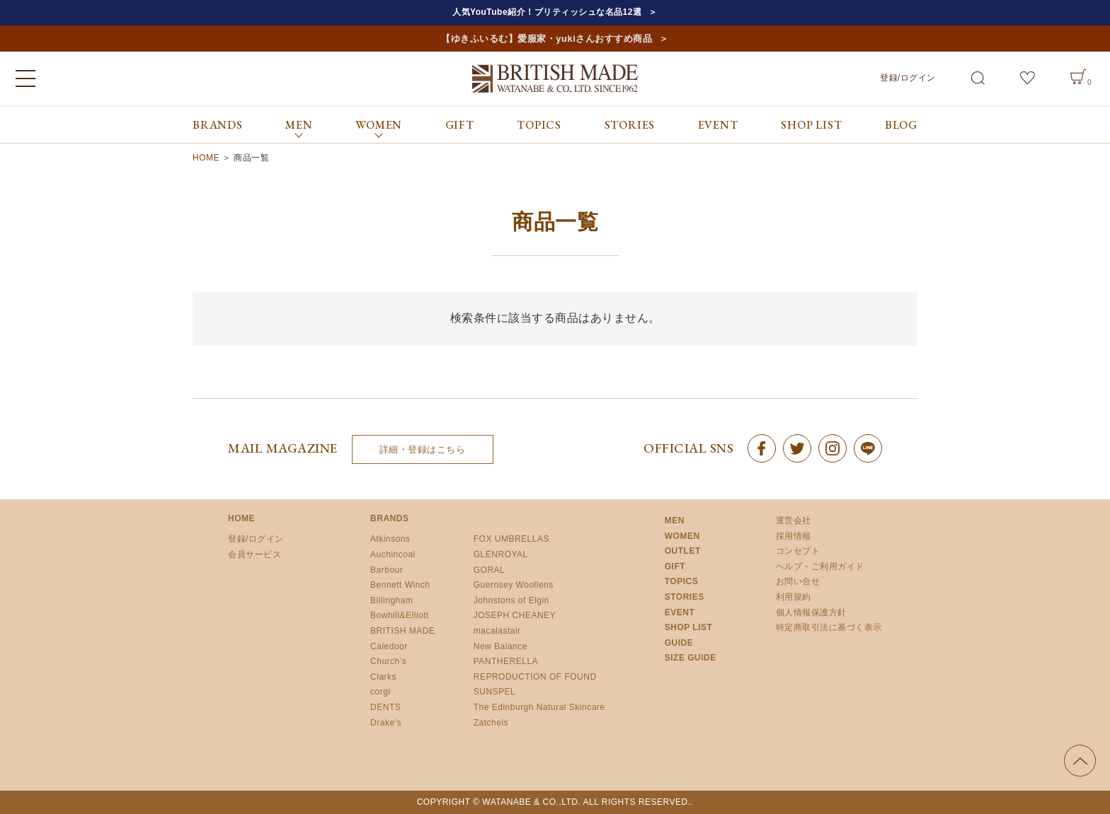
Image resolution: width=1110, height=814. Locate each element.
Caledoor (389, 646)
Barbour (386, 570)
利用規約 (793, 597)
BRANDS (218, 124)
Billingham (391, 600)
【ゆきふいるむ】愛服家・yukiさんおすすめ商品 (546, 38)
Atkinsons (390, 539)
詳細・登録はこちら (422, 449)
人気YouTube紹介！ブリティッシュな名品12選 (546, 12)
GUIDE (679, 643)
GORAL (489, 570)
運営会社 (793, 520)
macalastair (497, 631)
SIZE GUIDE (690, 658)
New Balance (500, 646)
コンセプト (798, 551)
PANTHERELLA (506, 661)
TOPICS (539, 124)
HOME (206, 158)
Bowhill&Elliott (399, 615)
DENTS (385, 707)
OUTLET (683, 551)
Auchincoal (393, 554)
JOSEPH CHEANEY (515, 615)
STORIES (630, 124)
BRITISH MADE (402, 631)
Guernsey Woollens (514, 585)
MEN (675, 520)
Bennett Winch (400, 585)
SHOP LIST (811, 124)
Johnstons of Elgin (511, 600)
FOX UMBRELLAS (511, 539)
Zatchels (491, 723)
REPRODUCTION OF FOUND (535, 677)
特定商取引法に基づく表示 (829, 627)
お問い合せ (798, 581)
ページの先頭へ (1080, 761)
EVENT (718, 124)
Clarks (383, 677)
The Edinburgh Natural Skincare (539, 707)
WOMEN (682, 536)
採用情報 (793, 536)
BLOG (901, 124)
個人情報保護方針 (811, 612)
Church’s (388, 661)
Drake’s (385, 723)
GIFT (459, 124)
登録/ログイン (908, 78)
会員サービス (254, 554)
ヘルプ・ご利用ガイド (820, 566)
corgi (380, 692)
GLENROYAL (501, 554)
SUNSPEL (495, 692)
